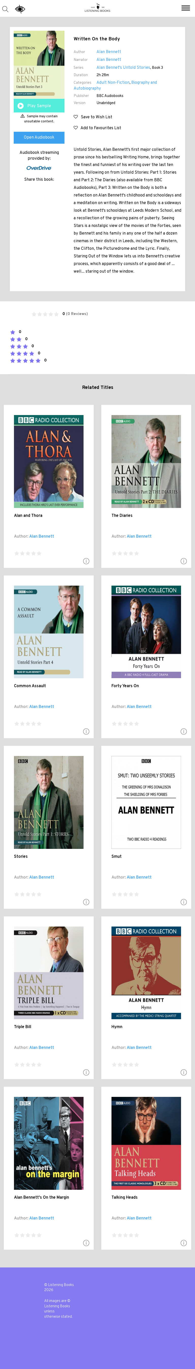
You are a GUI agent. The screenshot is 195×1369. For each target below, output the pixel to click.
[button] (186, 9)
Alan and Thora (28, 515)
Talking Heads (124, 1197)
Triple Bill (22, 1027)
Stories (21, 856)
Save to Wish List (93, 117)
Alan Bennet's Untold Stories (123, 67)
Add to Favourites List (97, 128)
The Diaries (122, 515)
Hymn (116, 1027)
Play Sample (39, 106)
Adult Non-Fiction (112, 82)
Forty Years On (125, 686)
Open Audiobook (39, 137)
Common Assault (30, 686)
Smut (116, 856)
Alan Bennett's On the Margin (41, 1197)
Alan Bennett (108, 52)
